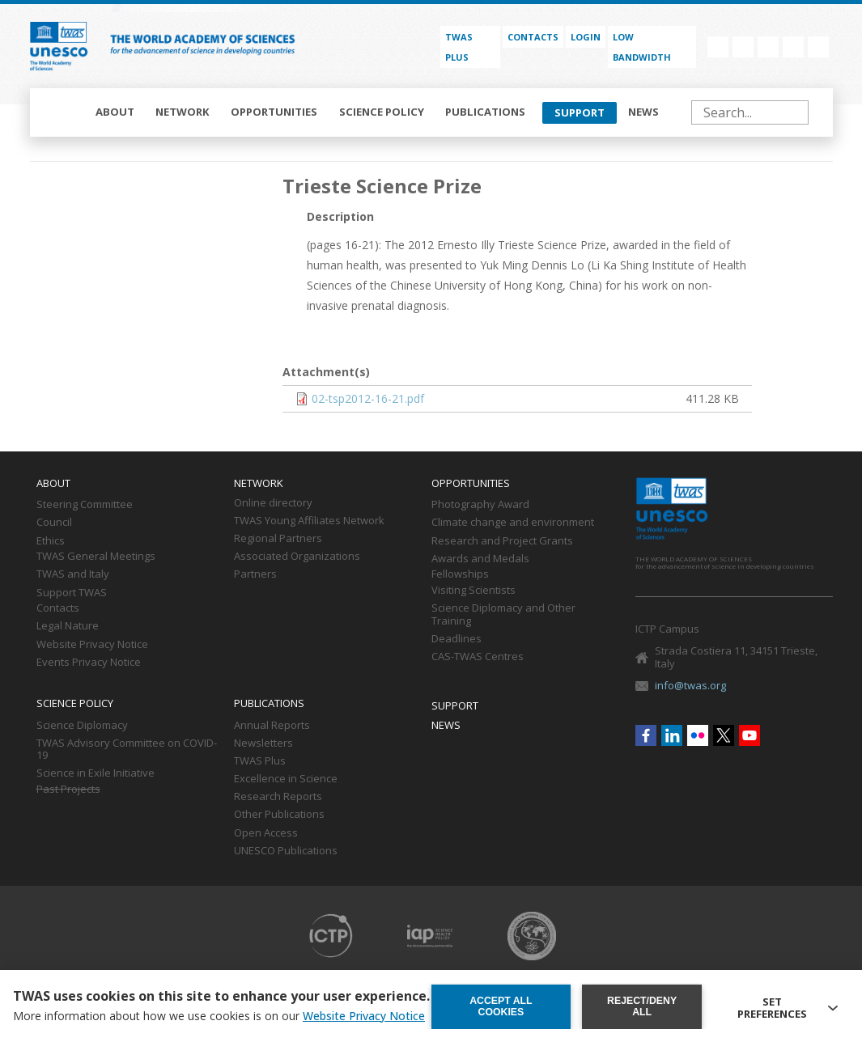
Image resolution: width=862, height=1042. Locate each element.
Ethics (50, 541)
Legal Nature (67, 626)
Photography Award (480, 504)
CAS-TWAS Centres (477, 656)
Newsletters (263, 743)
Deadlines (456, 639)
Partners (255, 574)
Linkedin (743, 46)
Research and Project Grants (502, 541)
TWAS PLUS (459, 47)
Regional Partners (278, 538)
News (643, 111)
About (115, 111)
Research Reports (278, 796)
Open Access (266, 833)
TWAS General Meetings (95, 556)
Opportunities (274, 111)
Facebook (717, 46)
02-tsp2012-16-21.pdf (368, 398)
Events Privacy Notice (88, 662)
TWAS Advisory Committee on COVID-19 (126, 750)
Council (54, 522)
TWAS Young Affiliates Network (309, 521)
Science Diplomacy (82, 725)
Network (182, 111)
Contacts (532, 37)
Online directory (273, 503)
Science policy (381, 111)
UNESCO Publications (286, 851)
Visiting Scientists (473, 590)
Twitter (793, 46)
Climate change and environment (512, 522)
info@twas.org (690, 685)
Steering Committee (84, 504)
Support (579, 112)
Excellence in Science (286, 779)
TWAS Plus (260, 761)
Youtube (818, 46)
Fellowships (460, 574)
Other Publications (279, 814)
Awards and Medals (480, 559)
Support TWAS (71, 593)
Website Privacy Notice (92, 644)
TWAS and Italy (72, 574)
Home (64, 112)
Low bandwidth (642, 47)
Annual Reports (272, 725)
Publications (485, 111)
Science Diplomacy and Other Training (503, 615)
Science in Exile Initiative (95, 773)
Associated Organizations (297, 556)
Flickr (768, 46)
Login (586, 37)
